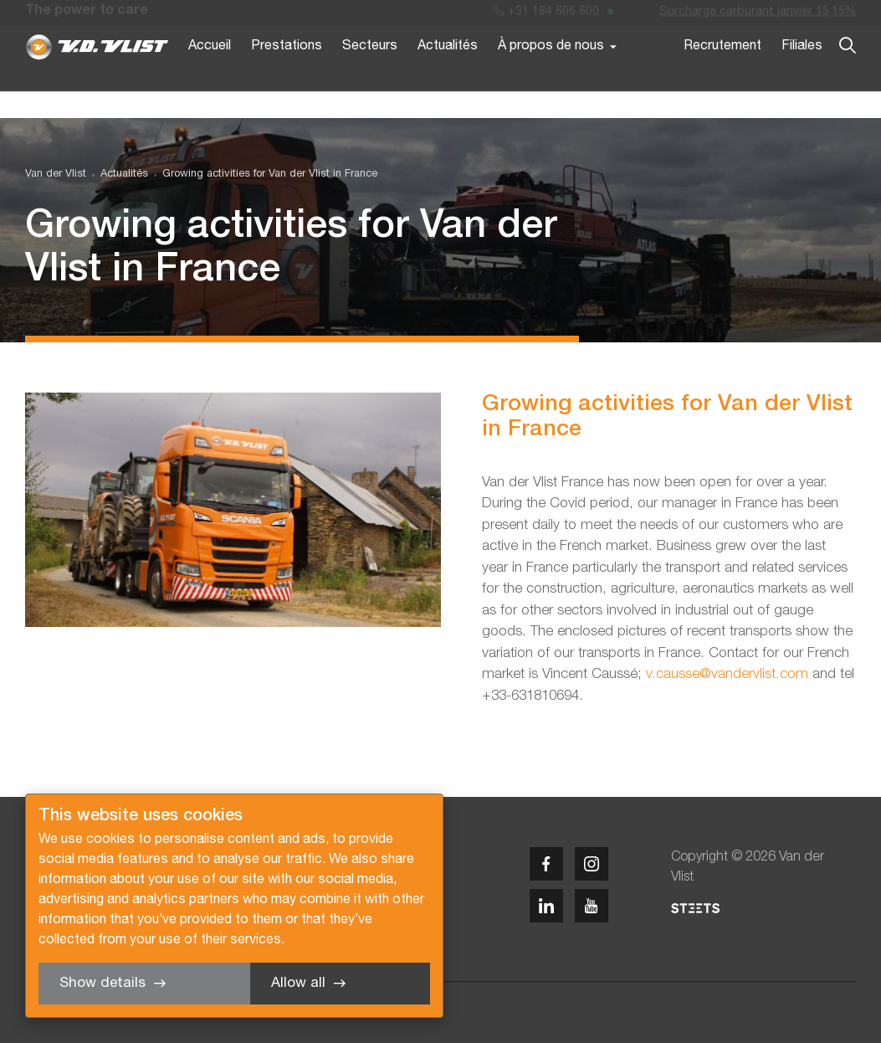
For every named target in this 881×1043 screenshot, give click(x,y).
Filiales (801, 74)
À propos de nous (551, 74)
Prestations (286, 74)
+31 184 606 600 (546, 15)
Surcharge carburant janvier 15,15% (757, 15)
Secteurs (369, 74)
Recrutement (722, 74)
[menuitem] (117, 174)
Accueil (209, 74)
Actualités (447, 74)
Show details (102, 983)
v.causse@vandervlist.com (727, 674)
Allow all (298, 983)
